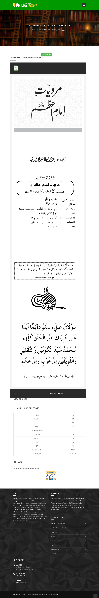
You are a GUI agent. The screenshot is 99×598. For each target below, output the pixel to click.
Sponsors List (55, 549)
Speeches (54, 532)
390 (73, 438)
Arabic (37, 423)
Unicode (37, 434)
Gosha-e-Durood (56, 541)
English (36, 419)
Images (36, 438)
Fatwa (53, 536)
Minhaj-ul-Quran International (60, 528)
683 (73, 415)
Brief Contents (46, 55)
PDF (37, 442)
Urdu (36, 427)
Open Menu (84, 5)
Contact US (54, 554)
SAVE (60, 394)
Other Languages (37, 431)
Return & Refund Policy (58, 523)
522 (73, 427)
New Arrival (20, 399)
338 (73, 442)
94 (73, 419)
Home (34, 30)
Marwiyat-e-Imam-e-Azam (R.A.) (49, 30)
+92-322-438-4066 (21, 576)
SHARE (53, 394)
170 (73, 434)
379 (73, 446)
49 (73, 423)
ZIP (37, 446)
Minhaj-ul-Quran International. (36, 594)
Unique (37, 415)
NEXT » (15, 394)
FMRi (52, 545)
